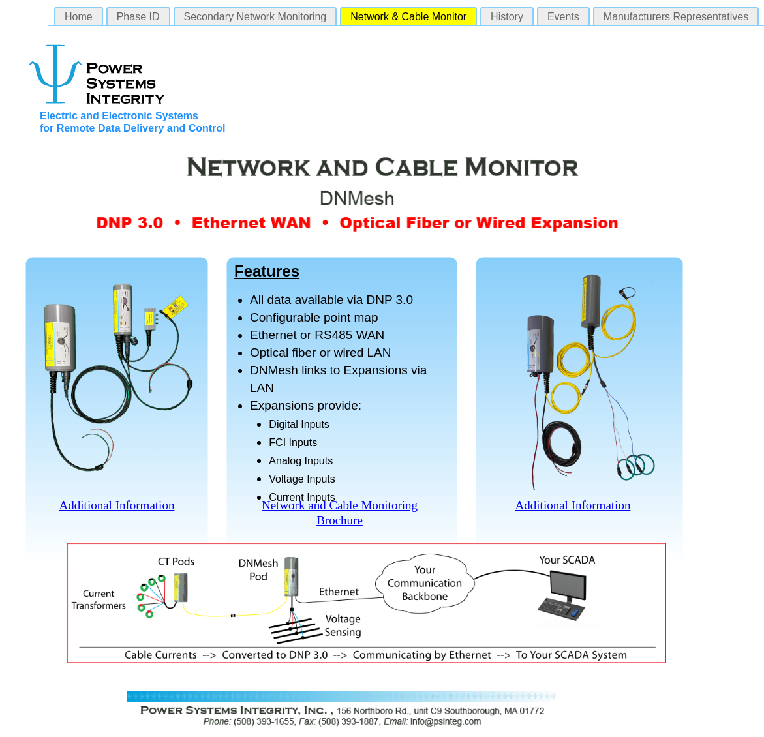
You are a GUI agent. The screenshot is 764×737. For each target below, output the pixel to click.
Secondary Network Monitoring (255, 16)
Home (79, 16)
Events (563, 16)
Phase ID (138, 16)
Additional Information (117, 505)
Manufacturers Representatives (676, 16)
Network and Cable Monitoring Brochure (340, 512)
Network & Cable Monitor (408, 16)
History (507, 16)
